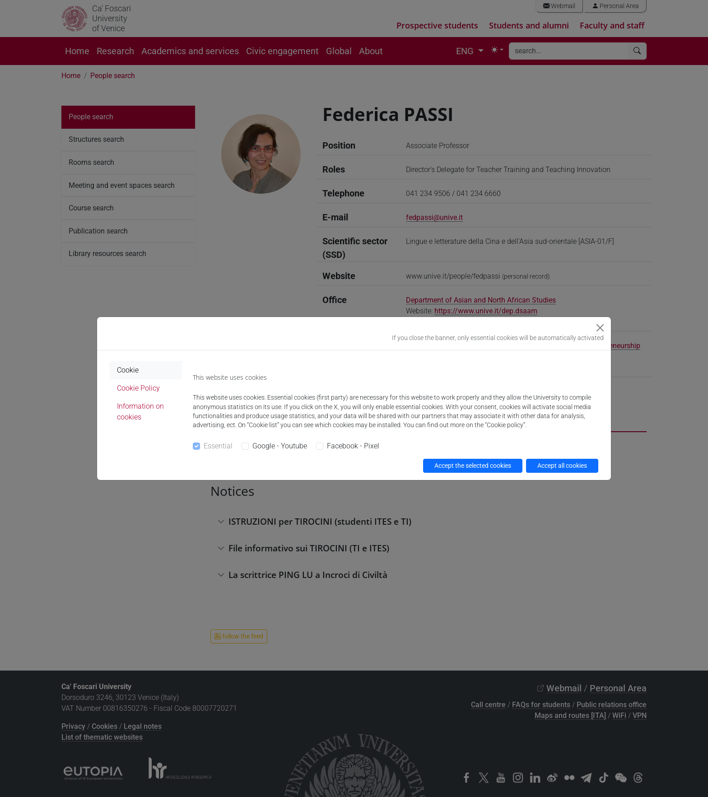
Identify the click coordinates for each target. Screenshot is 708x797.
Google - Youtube (279, 446)
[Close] (600, 328)
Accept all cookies (562, 465)
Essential (218, 446)
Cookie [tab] (128, 370)
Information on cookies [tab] (140, 411)
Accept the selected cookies (472, 465)
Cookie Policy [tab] (138, 388)
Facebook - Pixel (353, 446)
